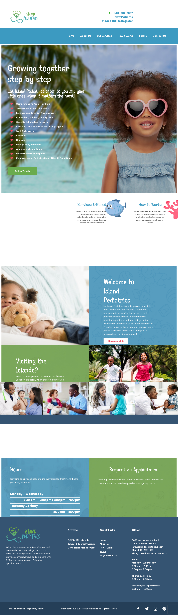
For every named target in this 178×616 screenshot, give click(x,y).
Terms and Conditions (18, 608)
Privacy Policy (36, 608)
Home (70, 36)
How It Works (125, 36)
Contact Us (159, 36)
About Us (85, 36)
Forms (143, 36)
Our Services (104, 36)
